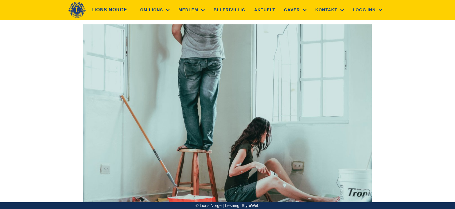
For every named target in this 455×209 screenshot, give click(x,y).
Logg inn (367, 10)
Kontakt (329, 10)
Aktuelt (264, 10)
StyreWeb (250, 205)
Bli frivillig (229, 10)
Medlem (191, 10)
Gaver (295, 10)
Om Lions (155, 10)
